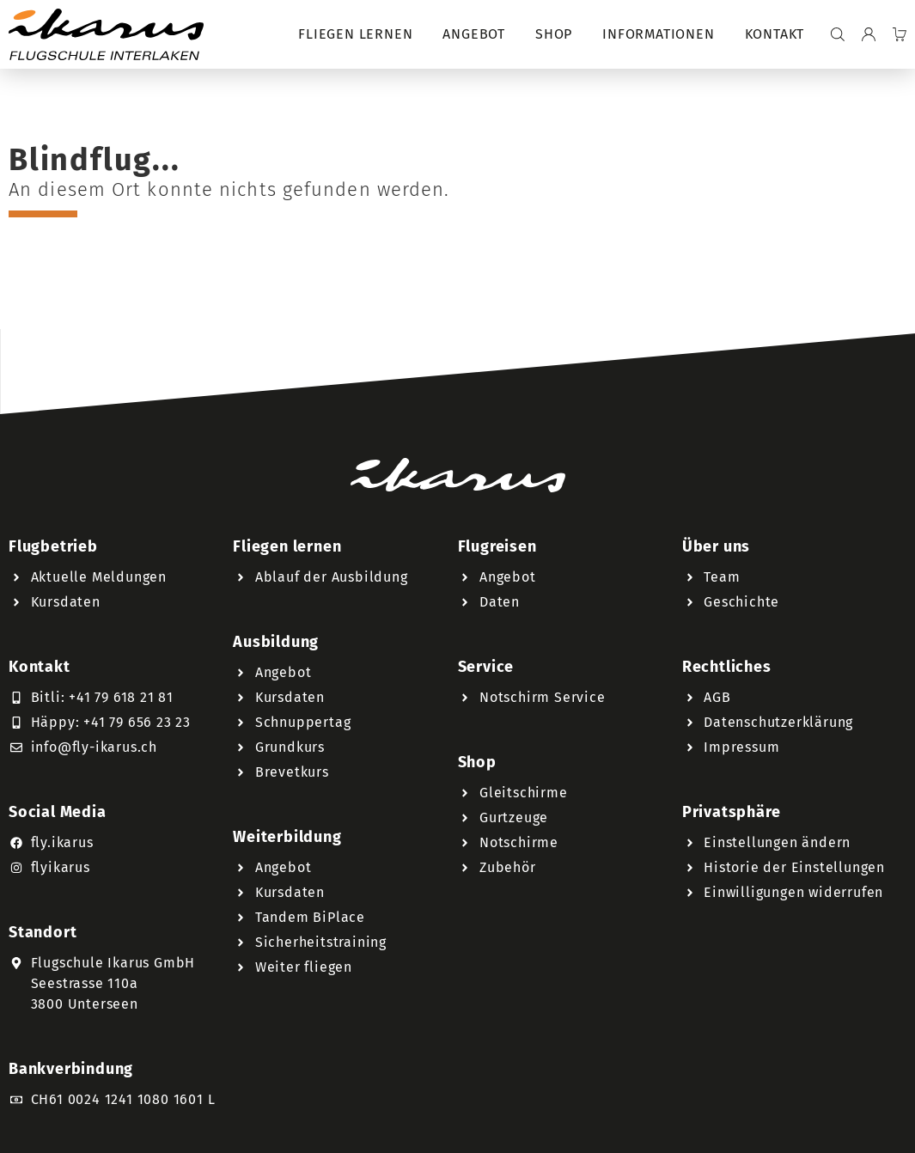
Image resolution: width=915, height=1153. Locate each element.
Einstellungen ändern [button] (777, 842)
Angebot (473, 34)
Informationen (658, 34)
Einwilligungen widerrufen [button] (793, 892)
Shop (553, 34)
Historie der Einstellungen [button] (794, 867)
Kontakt (775, 34)
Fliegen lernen (355, 34)
